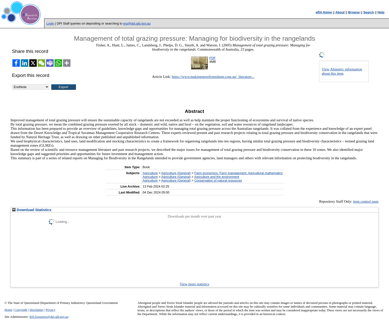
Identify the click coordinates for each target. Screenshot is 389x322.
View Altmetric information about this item (342, 71)
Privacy (50, 310)
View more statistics (194, 284)
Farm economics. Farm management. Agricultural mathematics (238, 173)
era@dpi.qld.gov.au (137, 23)
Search (368, 12)
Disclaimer (36, 310)
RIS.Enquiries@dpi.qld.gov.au (49, 317)
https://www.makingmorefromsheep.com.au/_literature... (213, 77)
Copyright (20, 310)
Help (381, 12)
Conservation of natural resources (218, 180)
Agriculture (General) (176, 173)
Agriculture (150, 173)
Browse (354, 12)
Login (50, 23)
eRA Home (324, 12)
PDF (212, 58)
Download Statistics (31, 210)
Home (8, 310)
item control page (366, 201)
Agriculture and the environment (216, 177)
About (340, 12)
